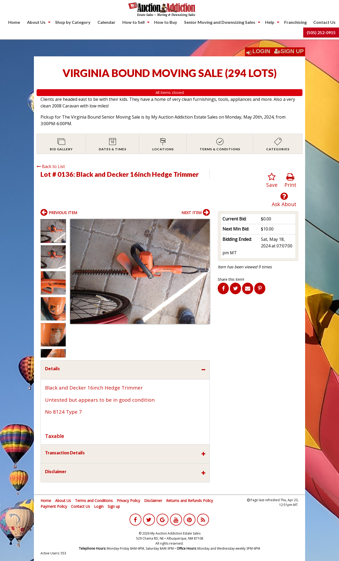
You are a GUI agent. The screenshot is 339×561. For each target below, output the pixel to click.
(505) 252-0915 (321, 32)
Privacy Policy (128, 500)
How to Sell (133, 22)
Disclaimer (153, 500)
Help (269, 22)
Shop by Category (73, 22)
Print (290, 180)
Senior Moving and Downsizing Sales (219, 22)
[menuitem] (14, 22)
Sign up (114, 506)
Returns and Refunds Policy (189, 500)
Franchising (295, 22)
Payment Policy (54, 506)
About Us (36, 22)
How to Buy (165, 22)
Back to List (51, 166)
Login (261, 51)
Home (14, 22)
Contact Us (324, 22)
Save (272, 180)
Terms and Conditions (94, 500)
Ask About (284, 200)
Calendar (106, 22)
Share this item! (231, 279)
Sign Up (289, 51)
